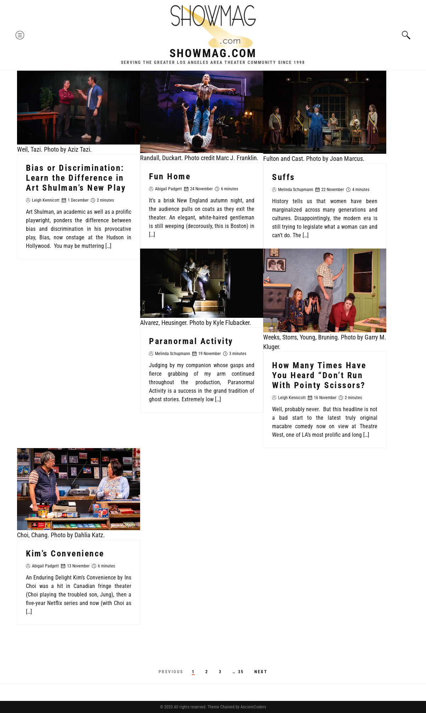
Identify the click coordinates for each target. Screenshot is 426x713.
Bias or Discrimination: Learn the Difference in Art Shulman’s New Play (76, 178)
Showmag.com (213, 53)
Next (260, 671)
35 (241, 671)
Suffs (283, 177)
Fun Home (169, 176)
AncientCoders (252, 706)
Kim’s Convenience (65, 554)
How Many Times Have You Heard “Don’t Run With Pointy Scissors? (319, 375)
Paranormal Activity (191, 341)
